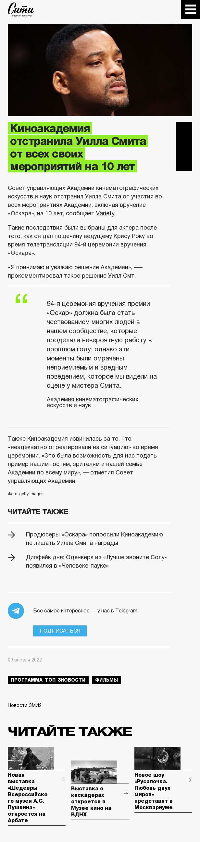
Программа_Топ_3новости (48, 680)
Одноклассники (184, 163)
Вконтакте (184, 146)
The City (21, 9)
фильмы (106, 680)
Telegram (184, 130)
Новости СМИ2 (25, 705)
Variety (105, 213)
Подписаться (60, 631)
